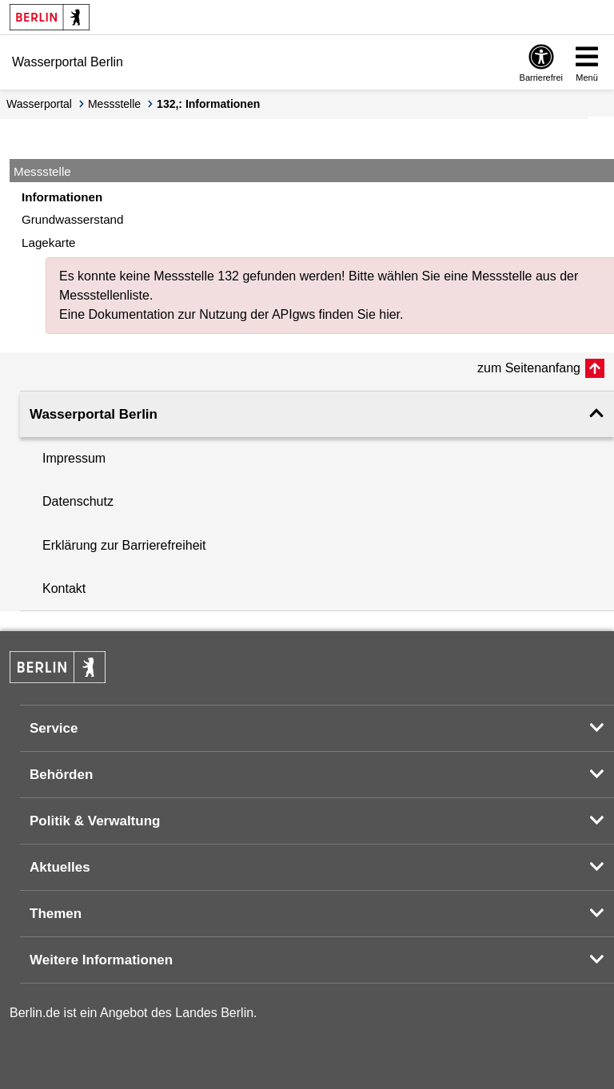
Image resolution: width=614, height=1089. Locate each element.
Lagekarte (49, 242)
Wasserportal (39, 103)
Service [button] (54, 728)
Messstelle (114, 103)
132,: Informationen (208, 103)
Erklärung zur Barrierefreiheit (124, 545)
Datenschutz (78, 501)
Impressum (74, 458)
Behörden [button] (61, 774)
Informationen (62, 197)
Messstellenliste (104, 295)
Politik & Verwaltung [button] (95, 821)
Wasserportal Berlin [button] (93, 414)
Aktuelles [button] (60, 867)
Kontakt (64, 588)
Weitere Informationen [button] (101, 960)
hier (389, 314)
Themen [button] (56, 913)
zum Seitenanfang (528, 368)
